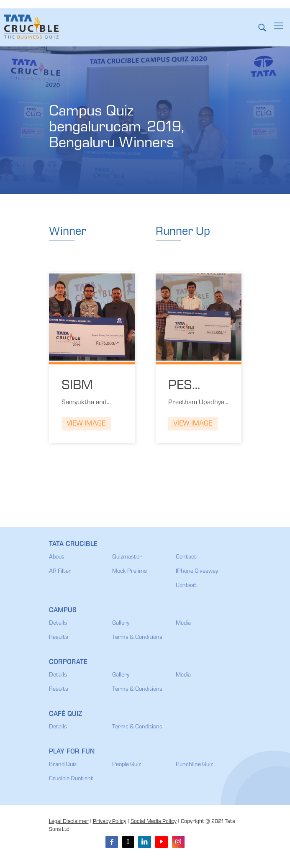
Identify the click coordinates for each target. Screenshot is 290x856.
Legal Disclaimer (69, 822)
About (56, 557)
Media (183, 623)
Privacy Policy (109, 822)
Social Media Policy (154, 822)
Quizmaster (127, 557)
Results (58, 638)
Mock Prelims (129, 571)
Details (58, 623)
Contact (186, 557)
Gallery (120, 623)
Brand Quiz (63, 765)
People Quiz (126, 765)
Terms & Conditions (137, 638)
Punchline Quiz (194, 765)
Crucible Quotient (71, 779)
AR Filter (60, 571)
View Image (86, 424)
